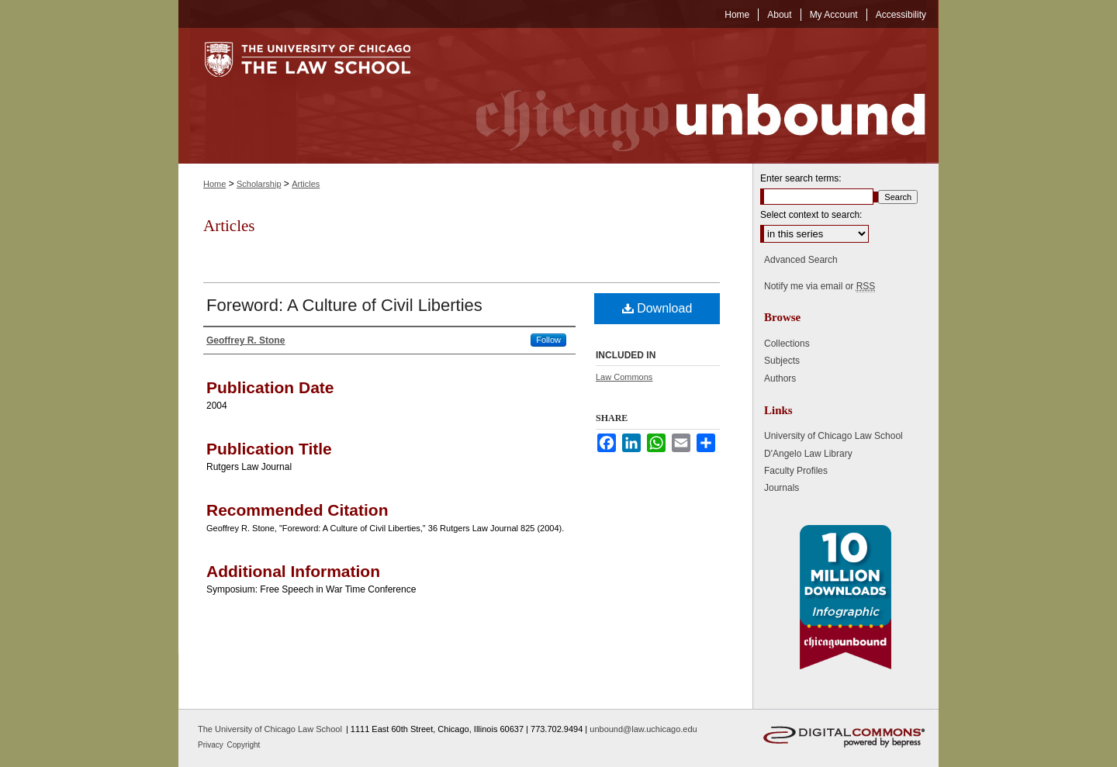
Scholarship (259, 183)
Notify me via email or (819, 286)
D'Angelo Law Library (808, 453)
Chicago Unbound (686, 96)
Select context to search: (811, 214)
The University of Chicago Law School (270, 729)
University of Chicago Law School (833, 435)
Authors (780, 378)
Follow (548, 339)
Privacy (212, 745)
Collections (787, 343)
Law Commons (624, 377)
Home (214, 183)
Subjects (782, 360)
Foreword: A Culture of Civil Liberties (344, 305)
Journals (781, 487)
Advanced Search (801, 259)
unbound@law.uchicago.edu (643, 729)
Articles (306, 183)
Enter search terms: (801, 178)
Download (657, 308)
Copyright (244, 745)
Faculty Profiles (796, 470)
